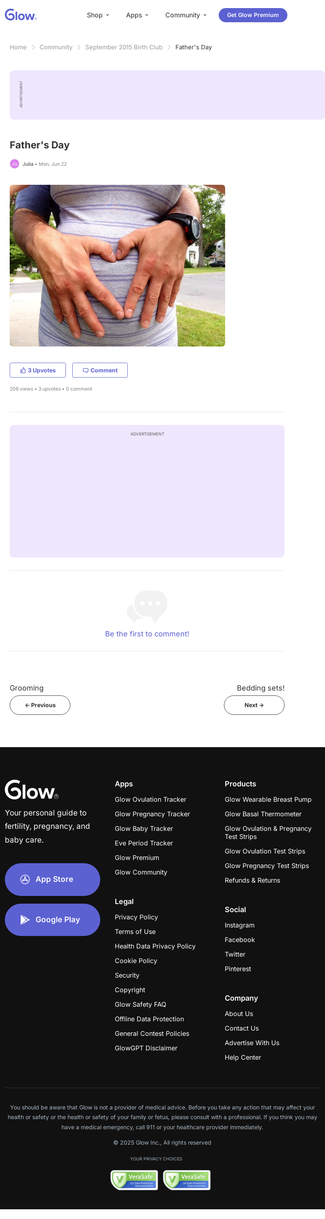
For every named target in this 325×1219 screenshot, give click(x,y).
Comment (100, 370)
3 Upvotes (38, 370)
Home (18, 47)
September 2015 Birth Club (123, 47)
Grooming (27, 688)
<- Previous (40, 704)
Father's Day (193, 47)
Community (56, 47)
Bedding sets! (261, 688)
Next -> (254, 704)
